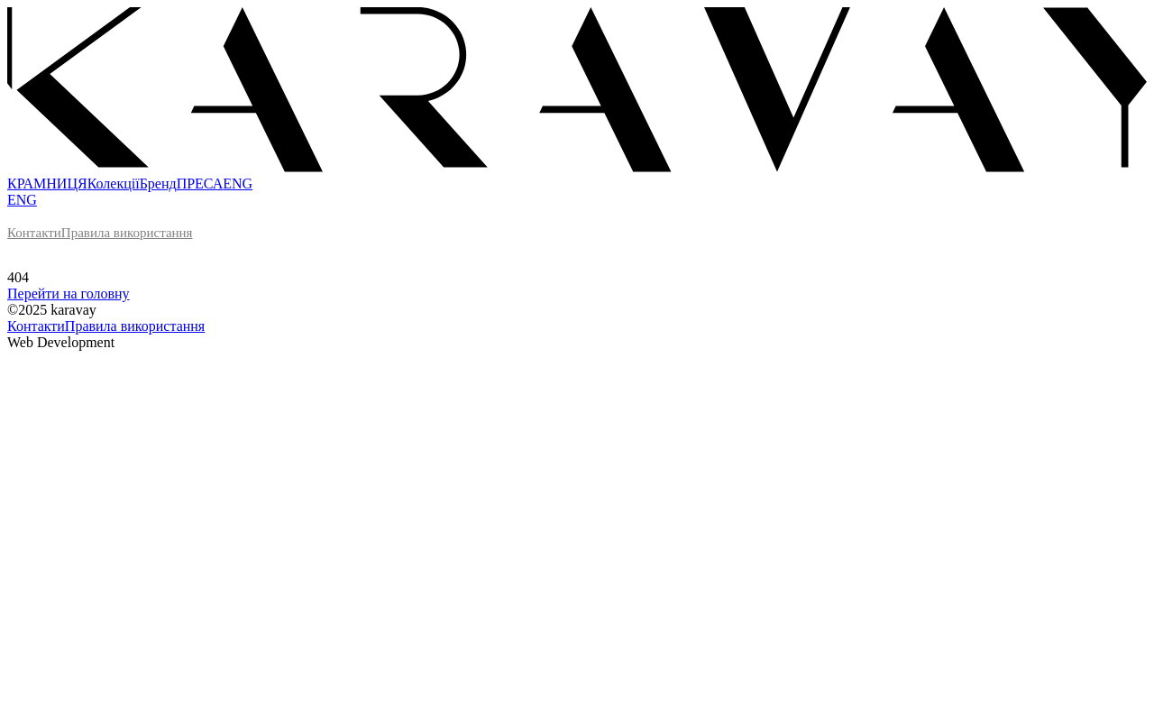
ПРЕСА (200, 183)
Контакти (34, 232)
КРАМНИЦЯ (47, 183)
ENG (237, 183)
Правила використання (127, 232)
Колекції (113, 183)
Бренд (158, 183)
